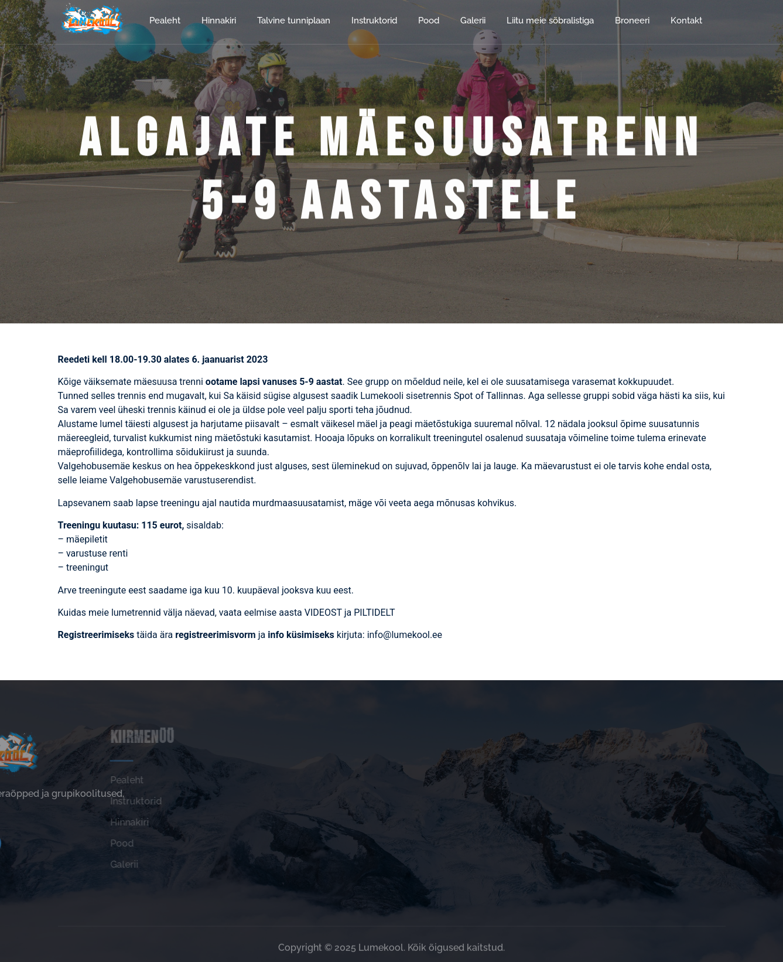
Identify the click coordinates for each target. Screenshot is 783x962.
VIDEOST (324, 612)
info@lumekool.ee (406, 634)
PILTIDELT (374, 612)
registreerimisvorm (216, 634)
